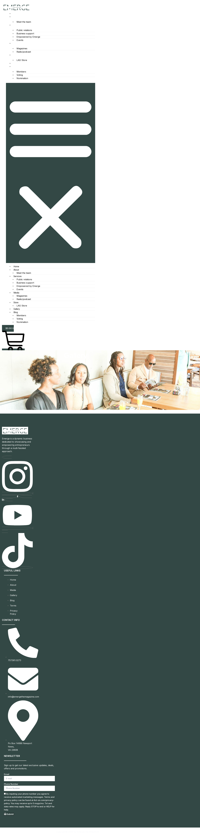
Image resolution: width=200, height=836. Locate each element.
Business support (25, 34)
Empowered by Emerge (28, 37)
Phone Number (11, 784)
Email (6, 774)
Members (21, 73)
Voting (19, 76)
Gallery (15, 64)
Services (16, 25)
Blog (14, 67)
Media (15, 44)
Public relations (24, 30)
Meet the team (23, 22)
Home (14, 13)
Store (14, 56)
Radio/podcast (23, 52)
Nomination (22, 79)
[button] (50, 174)
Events (19, 40)
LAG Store (21, 61)
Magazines (21, 49)
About (14, 17)
